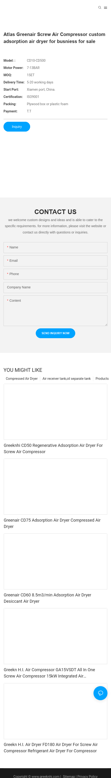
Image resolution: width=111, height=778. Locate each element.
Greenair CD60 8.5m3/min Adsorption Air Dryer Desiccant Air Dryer (47, 598)
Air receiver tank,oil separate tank (67, 378)
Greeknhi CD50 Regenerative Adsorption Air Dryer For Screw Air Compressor (53, 448)
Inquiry (17, 127)
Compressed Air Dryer (22, 378)
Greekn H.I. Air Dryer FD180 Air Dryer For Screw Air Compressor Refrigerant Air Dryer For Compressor (51, 747)
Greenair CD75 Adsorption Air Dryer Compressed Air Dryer (52, 523)
